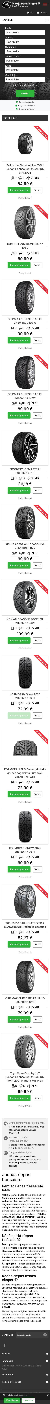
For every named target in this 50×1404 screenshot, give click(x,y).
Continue (12, 1400)
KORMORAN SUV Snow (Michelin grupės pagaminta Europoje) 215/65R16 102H (25, 773)
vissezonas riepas (23, 1317)
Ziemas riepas (9, 1311)
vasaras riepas (24, 1210)
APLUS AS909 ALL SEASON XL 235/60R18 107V (25, 546)
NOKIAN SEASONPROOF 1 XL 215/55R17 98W (25, 621)
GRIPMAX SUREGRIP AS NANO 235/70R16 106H (25, 1000)
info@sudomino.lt (18, 1140)
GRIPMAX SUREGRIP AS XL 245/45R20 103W (25, 320)
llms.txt (31, 1365)
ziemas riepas (9, 1210)
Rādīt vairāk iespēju (25, 85)
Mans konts (7, 1374)
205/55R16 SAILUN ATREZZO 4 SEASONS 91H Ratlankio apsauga (25, 925)
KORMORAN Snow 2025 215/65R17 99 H (25, 696)
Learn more (28, 1400)
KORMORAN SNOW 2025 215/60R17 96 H (25, 849)
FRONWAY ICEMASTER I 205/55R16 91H (25, 471)
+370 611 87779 (26, 1148)
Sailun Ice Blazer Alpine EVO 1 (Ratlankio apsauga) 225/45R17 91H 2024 (25, 169)
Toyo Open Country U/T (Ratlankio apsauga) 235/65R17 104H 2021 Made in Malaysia (25, 1077)
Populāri (10, 118)
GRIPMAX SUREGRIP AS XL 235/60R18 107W (25, 396)
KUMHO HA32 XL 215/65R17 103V (25, 245)
